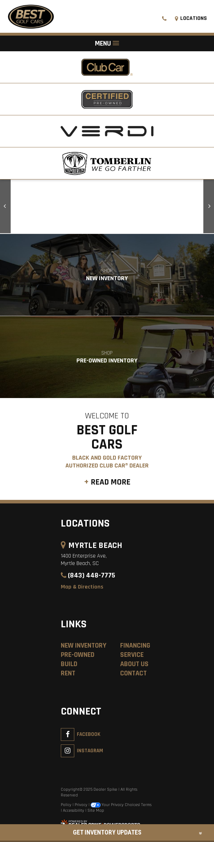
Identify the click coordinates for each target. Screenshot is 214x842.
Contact (133, 673)
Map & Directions (82, 587)
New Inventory (83, 645)
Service (132, 654)
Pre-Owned (78, 654)
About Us (134, 664)
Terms (146, 804)
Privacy (81, 804)
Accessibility (73, 810)
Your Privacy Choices (115, 804)
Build (69, 664)
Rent (68, 673)
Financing (135, 645)
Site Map (95, 810)
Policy (66, 804)
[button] (5, 206)
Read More (110, 482)
